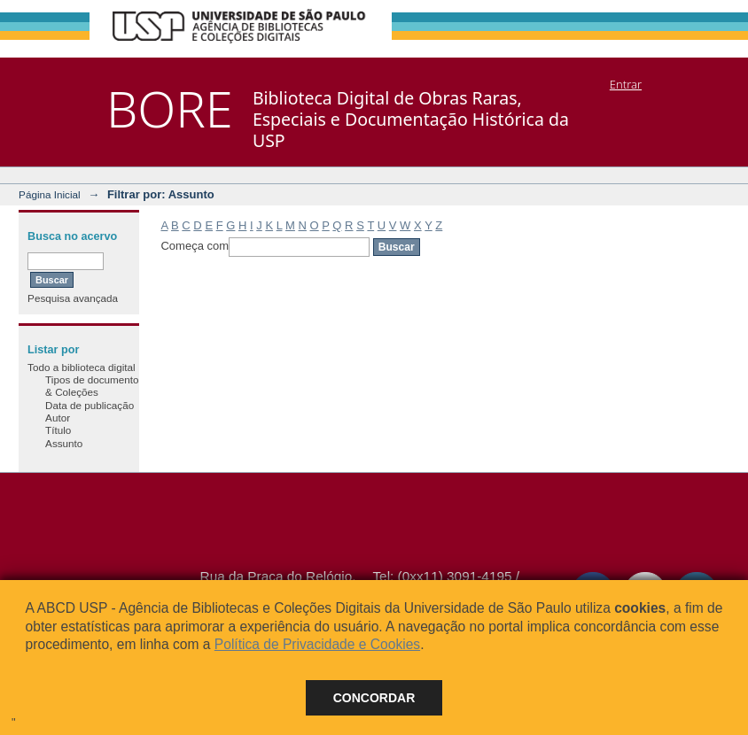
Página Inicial (50, 194)
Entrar (626, 84)
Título (58, 430)
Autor (57, 417)
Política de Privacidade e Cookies (317, 644)
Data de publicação (89, 405)
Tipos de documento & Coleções (91, 386)
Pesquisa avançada (72, 298)
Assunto (63, 443)
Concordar (374, 698)
